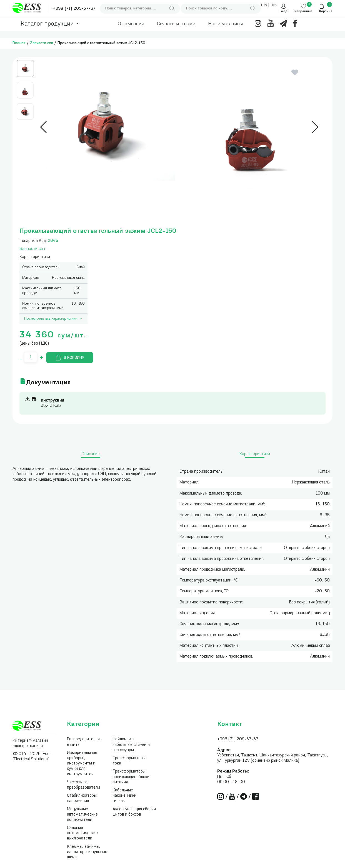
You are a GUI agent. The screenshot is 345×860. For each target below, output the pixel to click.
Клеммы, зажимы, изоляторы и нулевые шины (87, 852)
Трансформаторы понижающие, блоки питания (130, 776)
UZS (264, 5)
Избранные (303, 11)
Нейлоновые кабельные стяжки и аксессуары (131, 744)
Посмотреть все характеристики (53, 319)
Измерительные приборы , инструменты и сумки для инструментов (82, 763)
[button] (43, 127)
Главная (19, 43)
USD (273, 5)
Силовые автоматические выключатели (82, 833)
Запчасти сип (41, 43)
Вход (284, 11)
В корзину (69, 357)
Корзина (325, 11)
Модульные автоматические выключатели (82, 814)
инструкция (52, 400)
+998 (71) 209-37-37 (74, 9)
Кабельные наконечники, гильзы (125, 795)
